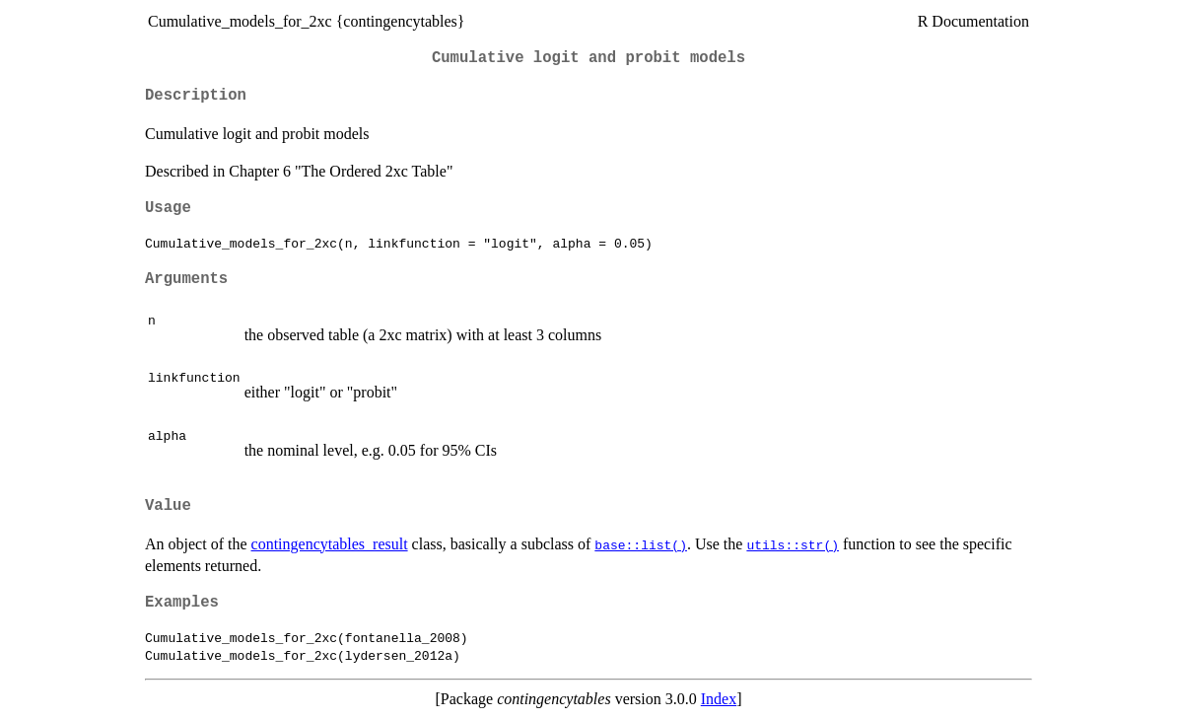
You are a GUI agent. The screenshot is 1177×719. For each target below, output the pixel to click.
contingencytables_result (329, 544)
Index (718, 698)
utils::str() (792, 544)
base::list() (640, 544)
